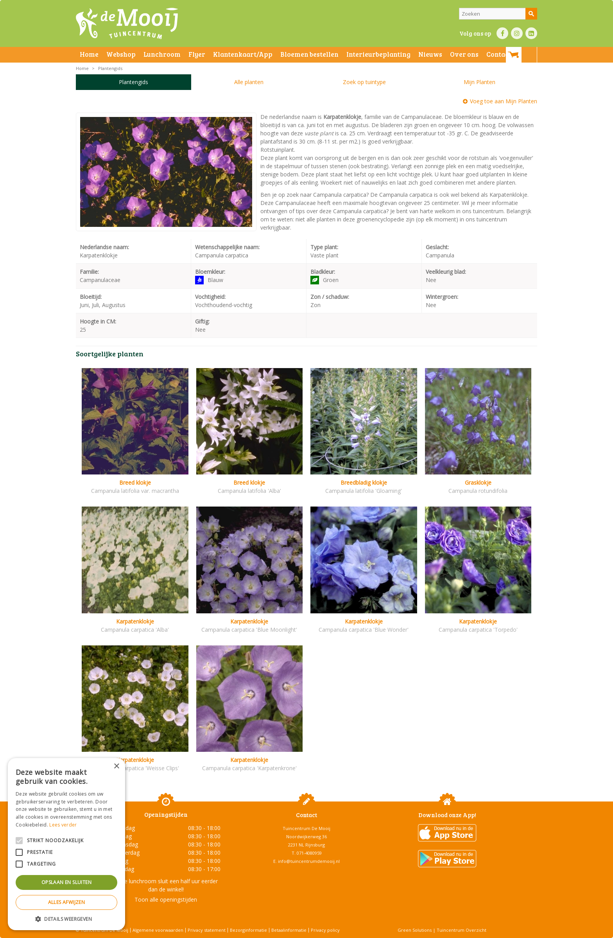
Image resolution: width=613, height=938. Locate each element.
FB (502, 33)
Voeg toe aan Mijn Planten (503, 101)
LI (531, 33)
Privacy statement (207, 930)
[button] (66, 918)
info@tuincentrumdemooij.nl (309, 861)
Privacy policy (325, 930)
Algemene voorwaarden (158, 930)
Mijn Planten (479, 82)
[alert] (66, 844)
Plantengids (133, 82)
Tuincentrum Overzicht (461, 930)
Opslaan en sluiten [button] (66, 882)
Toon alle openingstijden (165, 899)
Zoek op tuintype (364, 82)
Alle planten (248, 82)
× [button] (116, 766)
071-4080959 (309, 853)
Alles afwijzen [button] (66, 902)
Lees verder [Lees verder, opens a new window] (63, 824)
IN (517, 33)
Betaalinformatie (288, 930)
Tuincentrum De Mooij (306, 828)
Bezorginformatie (248, 930)
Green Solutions (415, 930)
